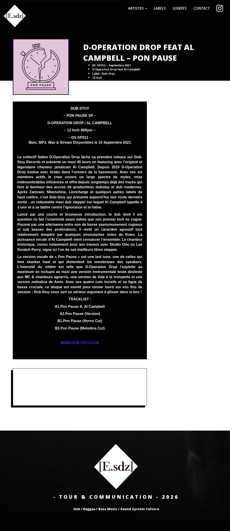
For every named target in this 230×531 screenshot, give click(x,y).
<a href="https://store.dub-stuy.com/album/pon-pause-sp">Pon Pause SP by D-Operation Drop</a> (80, 386)
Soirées (179, 8)
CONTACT (201, 8)
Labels (160, 8)
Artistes (137, 8)
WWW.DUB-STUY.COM (80, 343)
